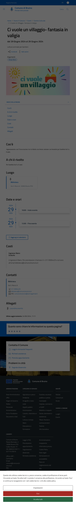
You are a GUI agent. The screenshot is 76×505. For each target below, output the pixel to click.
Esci (38, 493)
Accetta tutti (38, 499)
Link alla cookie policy (48, 480)
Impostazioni (38, 487)
